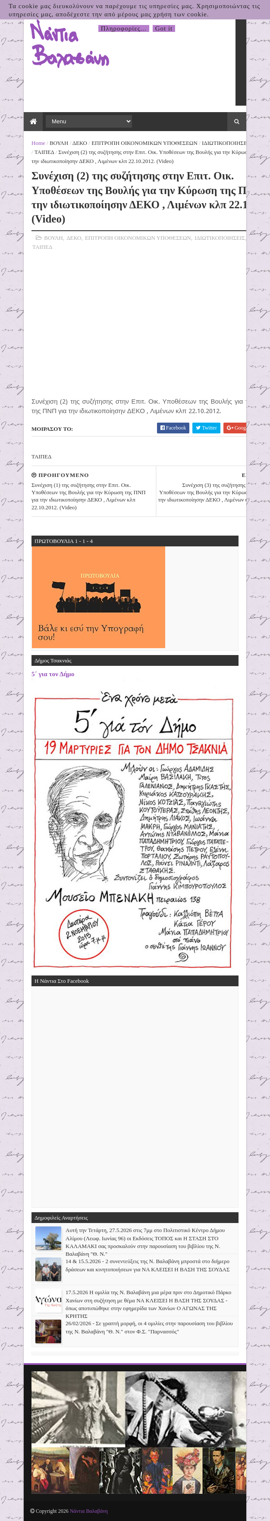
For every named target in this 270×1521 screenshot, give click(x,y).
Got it (164, 28)
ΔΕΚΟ (79, 143)
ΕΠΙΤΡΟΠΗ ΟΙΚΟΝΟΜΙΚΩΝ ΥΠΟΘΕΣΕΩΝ (144, 143)
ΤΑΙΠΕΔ (44, 152)
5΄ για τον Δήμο (52, 673)
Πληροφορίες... (124, 28)
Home (38, 143)
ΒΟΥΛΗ (59, 143)
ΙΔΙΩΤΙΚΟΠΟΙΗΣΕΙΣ (227, 143)
